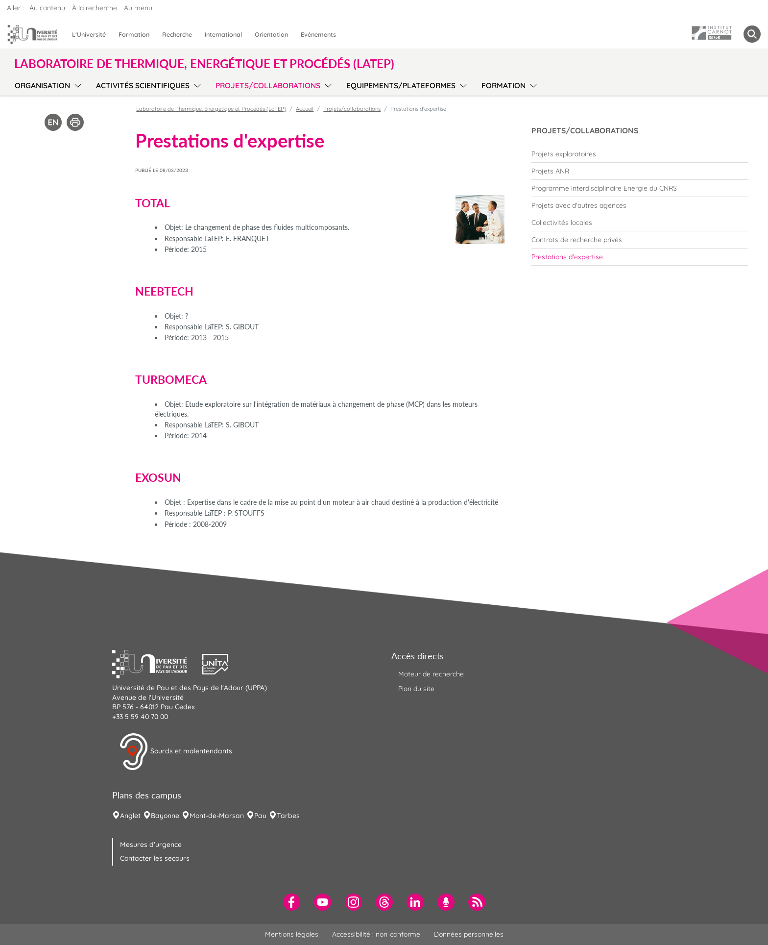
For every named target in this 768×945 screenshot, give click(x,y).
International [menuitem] (223, 34)
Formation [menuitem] (134, 34)
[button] (157, 663)
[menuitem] (639, 154)
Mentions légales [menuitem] (291, 934)
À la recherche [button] (94, 7)
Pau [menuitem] (260, 815)
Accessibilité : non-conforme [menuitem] (376, 934)
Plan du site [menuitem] (416, 688)
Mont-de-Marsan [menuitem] (217, 815)
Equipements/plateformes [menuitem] (401, 85)
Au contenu (47, 7)
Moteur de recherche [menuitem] (431, 674)
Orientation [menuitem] (271, 34)
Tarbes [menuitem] (288, 815)
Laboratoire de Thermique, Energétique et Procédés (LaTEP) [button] (204, 64)
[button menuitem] (752, 34)
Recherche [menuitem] (177, 34)
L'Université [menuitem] (89, 34)
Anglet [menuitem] (130, 815)
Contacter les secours (155, 858)
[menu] (76, 84)
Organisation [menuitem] (42, 85)
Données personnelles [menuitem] (469, 934)
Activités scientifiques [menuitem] (143, 85)
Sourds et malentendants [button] (175, 751)
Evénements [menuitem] (318, 34)
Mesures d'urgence (151, 844)
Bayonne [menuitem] (165, 815)
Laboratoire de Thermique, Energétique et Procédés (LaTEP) (211, 108)
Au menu (138, 7)
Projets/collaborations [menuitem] (268, 85)
